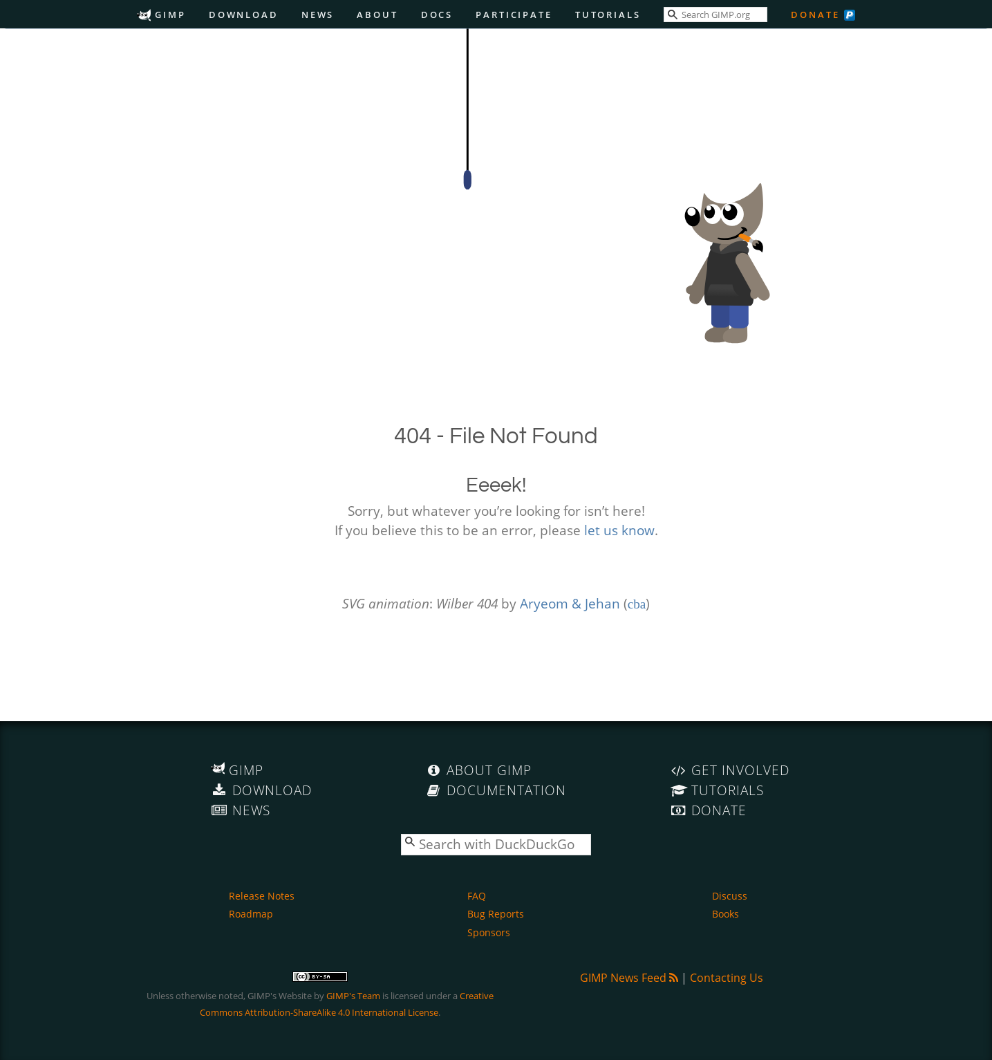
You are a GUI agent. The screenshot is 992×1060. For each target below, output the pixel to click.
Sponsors (488, 932)
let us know (619, 530)
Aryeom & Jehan (570, 603)
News (318, 14)
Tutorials (608, 14)
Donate (815, 14)
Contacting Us (726, 977)
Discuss (729, 895)
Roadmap (251, 913)
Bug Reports (495, 913)
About (377, 14)
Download (244, 14)
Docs (437, 14)
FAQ (476, 895)
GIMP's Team (353, 995)
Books (725, 913)
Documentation (495, 790)
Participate (514, 14)
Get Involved (730, 770)
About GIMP (478, 770)
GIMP (161, 14)
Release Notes (261, 895)
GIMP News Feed (629, 977)
